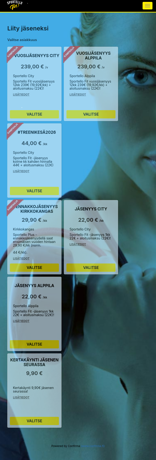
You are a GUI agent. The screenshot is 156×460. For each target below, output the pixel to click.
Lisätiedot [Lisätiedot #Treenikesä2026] (21, 171)
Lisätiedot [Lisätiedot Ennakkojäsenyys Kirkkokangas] (21, 258)
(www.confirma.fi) (93, 446)
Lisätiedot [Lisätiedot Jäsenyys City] (78, 244)
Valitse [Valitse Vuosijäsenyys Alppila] (91, 114)
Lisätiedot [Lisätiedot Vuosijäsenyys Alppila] (78, 94)
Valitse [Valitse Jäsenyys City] (91, 267)
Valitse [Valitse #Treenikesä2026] (34, 190)
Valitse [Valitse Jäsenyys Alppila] (34, 344)
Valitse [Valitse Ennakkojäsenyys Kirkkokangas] (34, 267)
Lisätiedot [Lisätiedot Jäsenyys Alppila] (21, 321)
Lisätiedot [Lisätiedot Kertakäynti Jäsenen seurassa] (21, 397)
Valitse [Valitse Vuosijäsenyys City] (34, 114)
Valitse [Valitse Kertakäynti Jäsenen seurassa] (34, 420)
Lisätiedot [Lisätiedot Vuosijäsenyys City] (21, 94)
